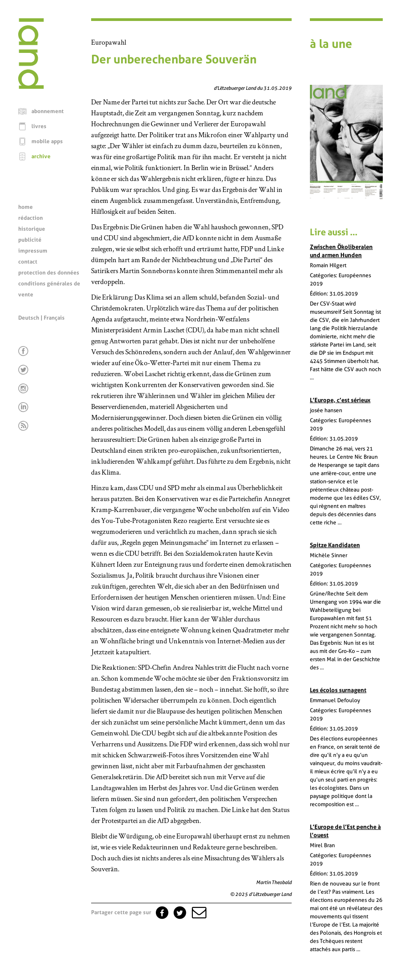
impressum (32, 251)
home (25, 207)
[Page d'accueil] (31, 87)
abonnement (47, 111)
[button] (198, 912)
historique (31, 229)
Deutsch (28, 318)
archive (41, 156)
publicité (29, 240)
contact (27, 262)
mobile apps (47, 141)
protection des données (48, 272)
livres (38, 126)
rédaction (30, 218)
